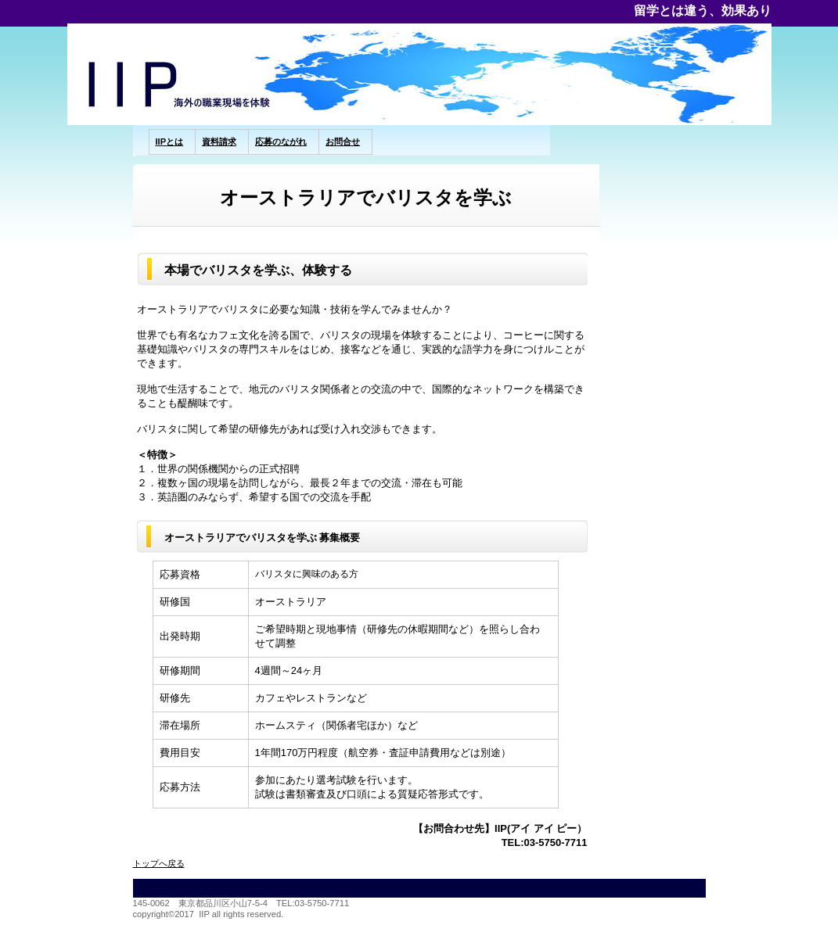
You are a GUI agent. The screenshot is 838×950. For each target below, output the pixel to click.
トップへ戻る (159, 863)
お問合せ (342, 141)
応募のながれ (281, 141)
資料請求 (219, 141)
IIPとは (170, 141)
